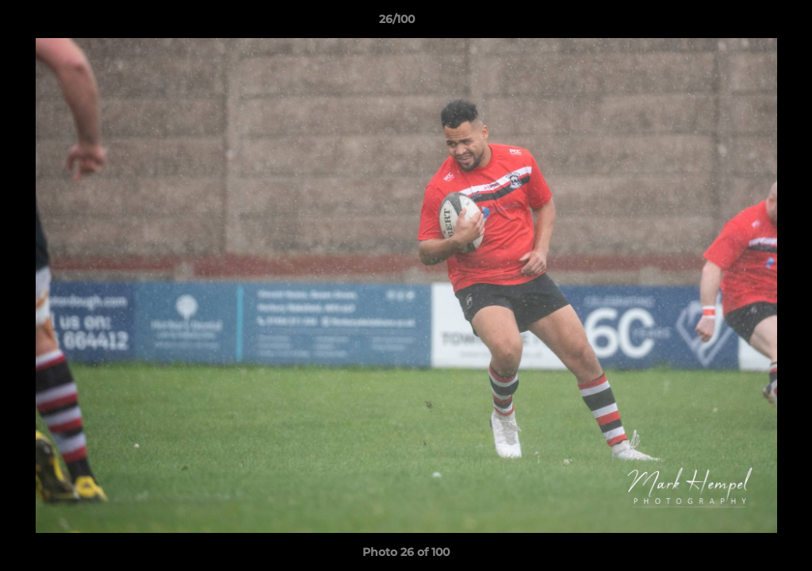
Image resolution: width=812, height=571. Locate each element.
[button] (745, 23)
